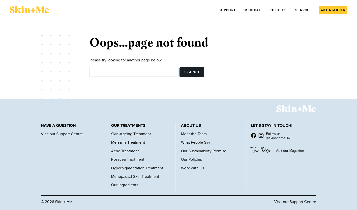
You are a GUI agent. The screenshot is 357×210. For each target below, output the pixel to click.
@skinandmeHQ (278, 138)
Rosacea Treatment (127, 159)
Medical (252, 10)
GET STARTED (333, 10)
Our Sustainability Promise (203, 151)
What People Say (195, 142)
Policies (277, 10)
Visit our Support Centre (62, 134)
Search (302, 10)
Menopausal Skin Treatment (135, 176)
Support (227, 10)
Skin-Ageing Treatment (131, 134)
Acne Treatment (125, 151)
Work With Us (192, 168)
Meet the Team (194, 134)
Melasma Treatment (128, 142)
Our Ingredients (124, 185)
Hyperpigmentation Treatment (137, 168)
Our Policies (191, 159)
